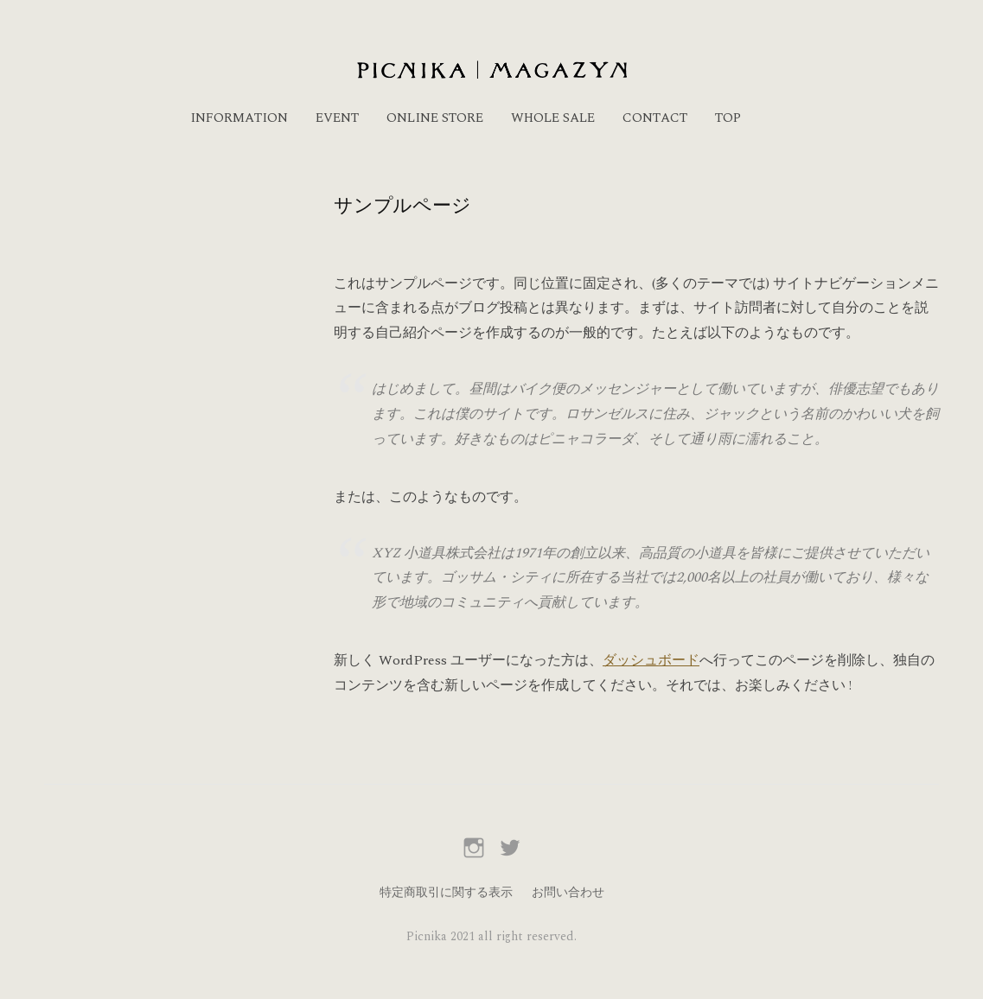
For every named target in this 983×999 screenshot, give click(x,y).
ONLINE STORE (434, 118)
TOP (728, 118)
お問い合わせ (568, 892)
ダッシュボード (651, 660)
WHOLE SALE (553, 118)
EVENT (337, 118)
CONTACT (654, 118)
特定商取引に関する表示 (446, 892)
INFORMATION (239, 118)
